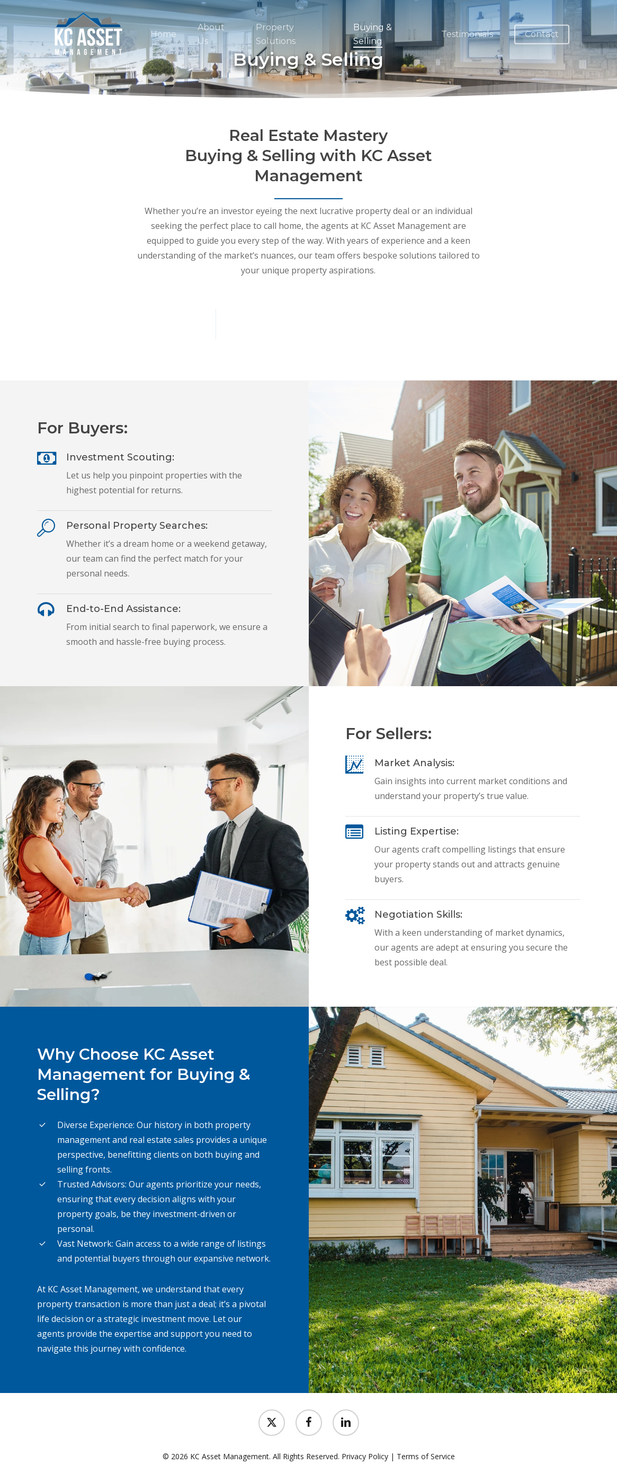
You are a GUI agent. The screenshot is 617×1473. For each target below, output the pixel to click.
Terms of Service (426, 1456)
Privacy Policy (365, 1456)
